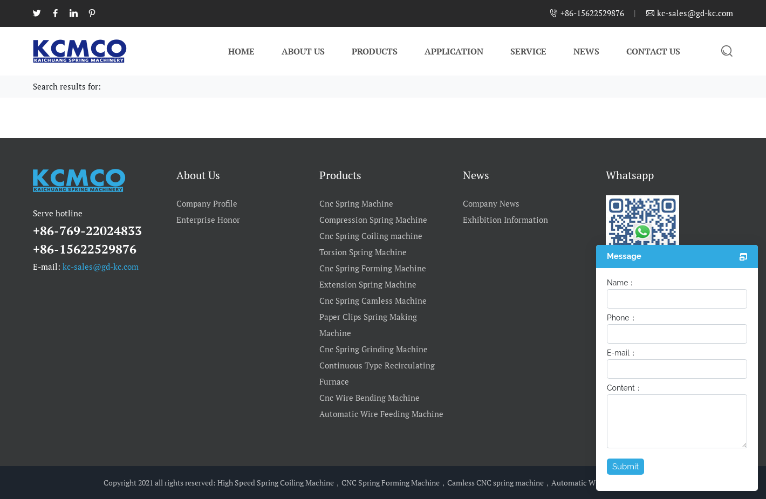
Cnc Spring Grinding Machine (373, 349)
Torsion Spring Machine (363, 252)
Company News (491, 203)
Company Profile (206, 203)
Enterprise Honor (208, 219)
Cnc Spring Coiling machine (370, 235)
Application (454, 51)
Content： (624, 388)
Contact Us (653, 51)
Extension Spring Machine (367, 284)
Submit (625, 466)
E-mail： (622, 353)
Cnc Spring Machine (356, 203)
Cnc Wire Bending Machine (369, 397)
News (586, 51)
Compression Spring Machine (373, 219)
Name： (621, 282)
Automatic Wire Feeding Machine (381, 413)
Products (375, 51)
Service (528, 51)
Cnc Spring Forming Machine (372, 268)
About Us (303, 51)
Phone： (622, 318)
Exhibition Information (505, 219)
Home (241, 51)
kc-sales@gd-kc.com (101, 266)
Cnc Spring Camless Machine (373, 300)
